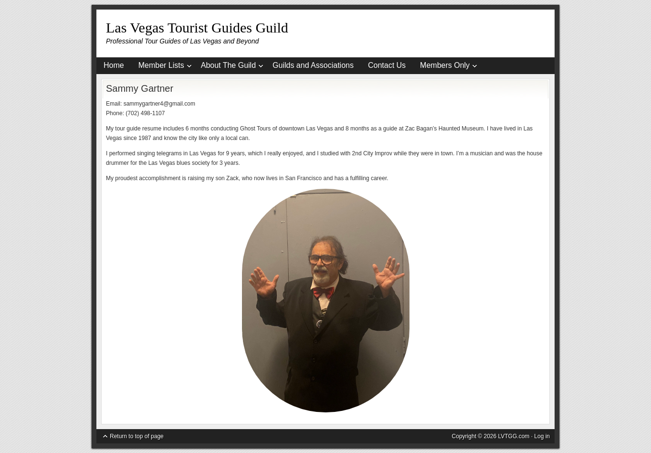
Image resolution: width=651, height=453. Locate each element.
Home (114, 65)
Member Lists (161, 67)
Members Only (445, 67)
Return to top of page (137, 436)
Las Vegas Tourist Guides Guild (197, 27)
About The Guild (228, 67)
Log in (542, 436)
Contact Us (387, 65)
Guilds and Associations (313, 65)
